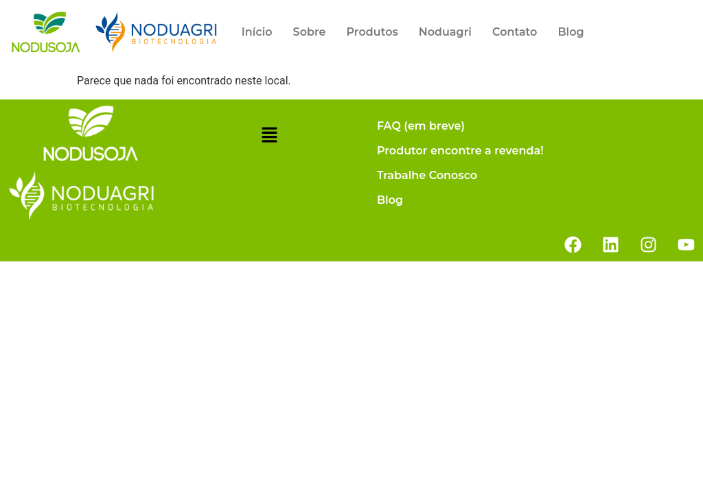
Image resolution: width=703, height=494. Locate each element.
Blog (570, 31)
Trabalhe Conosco (427, 175)
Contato (514, 31)
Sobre (309, 31)
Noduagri (445, 31)
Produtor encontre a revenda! (460, 150)
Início (257, 31)
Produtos (371, 31)
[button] (270, 136)
